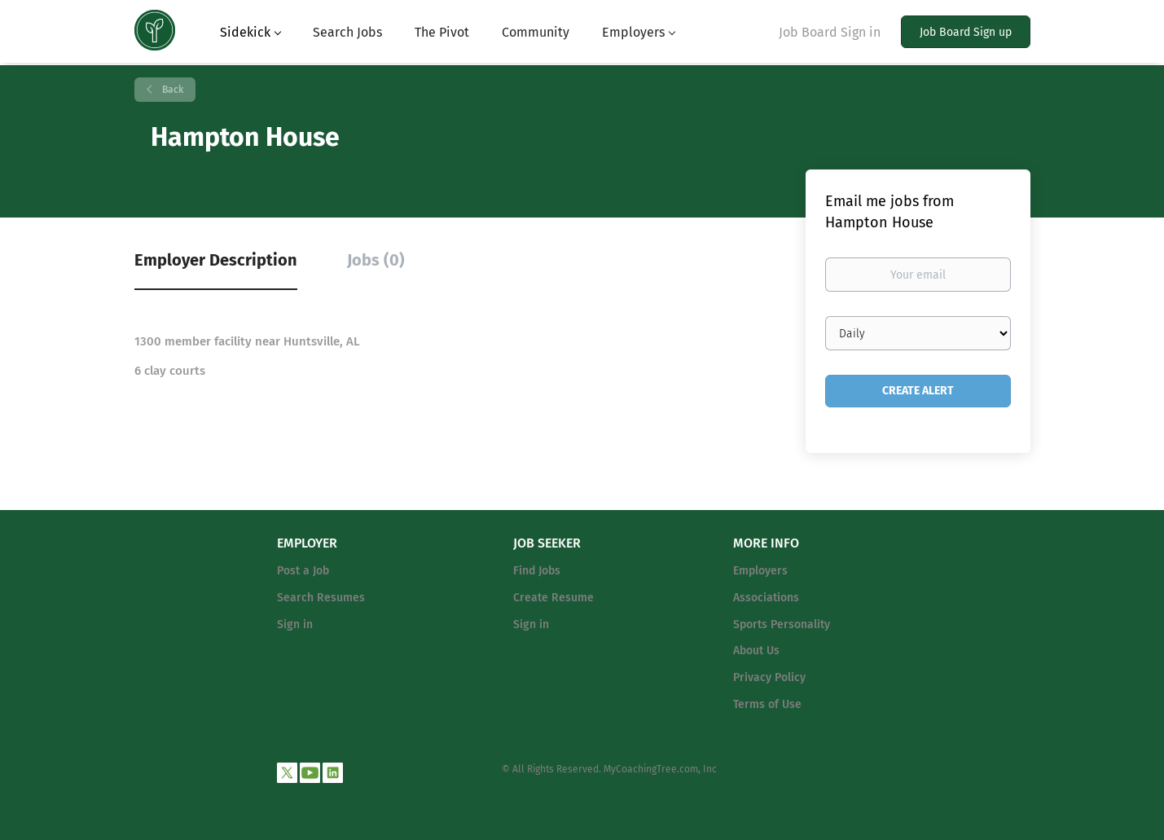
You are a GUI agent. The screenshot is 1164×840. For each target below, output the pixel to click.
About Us (756, 650)
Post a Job (303, 571)
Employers (760, 571)
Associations (766, 598)
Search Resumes (321, 598)
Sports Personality (781, 624)
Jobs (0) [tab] (376, 260)
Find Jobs (536, 571)
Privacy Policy (769, 677)
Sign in (295, 624)
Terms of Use (767, 704)
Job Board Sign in (830, 32)
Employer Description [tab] (215, 260)
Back (171, 89)
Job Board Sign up (966, 32)
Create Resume (553, 598)
